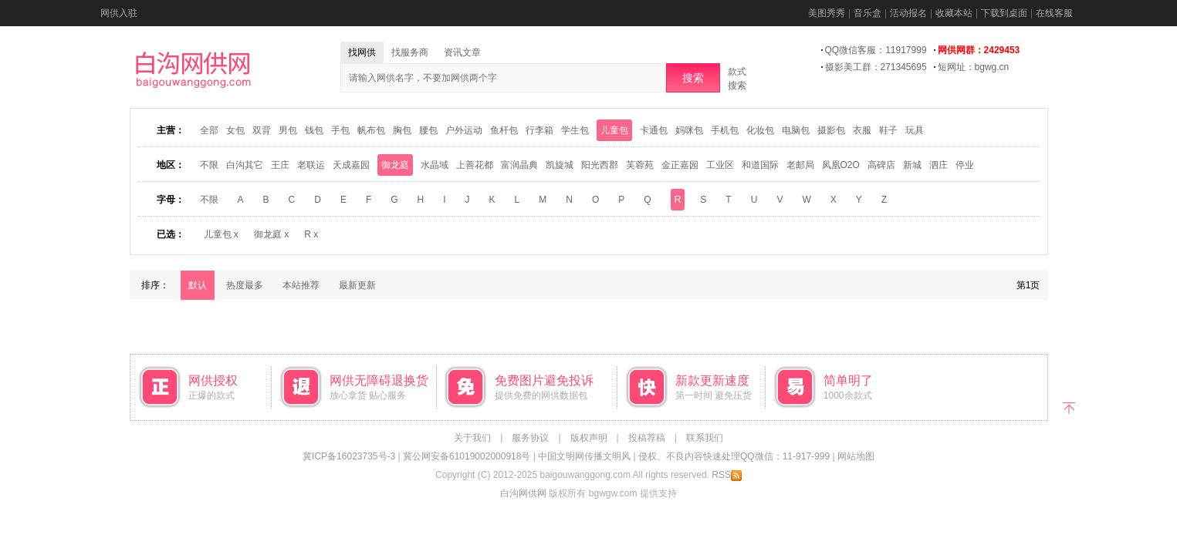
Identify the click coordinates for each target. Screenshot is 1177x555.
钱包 (314, 130)
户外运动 (463, 130)
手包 (340, 130)
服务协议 (530, 437)
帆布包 (371, 130)
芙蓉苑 (640, 165)
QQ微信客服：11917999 (876, 50)
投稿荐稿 (646, 437)
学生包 (575, 130)
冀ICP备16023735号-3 (349, 456)
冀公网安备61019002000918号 (466, 456)
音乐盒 (867, 13)
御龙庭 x (271, 234)
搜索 (693, 78)
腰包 (428, 130)
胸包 (402, 130)
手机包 (725, 130)
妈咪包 (689, 130)
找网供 (362, 52)
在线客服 (1054, 13)
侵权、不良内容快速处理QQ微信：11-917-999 (734, 456)
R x (311, 234)
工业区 (720, 165)
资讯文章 (462, 52)
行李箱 (539, 130)
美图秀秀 (826, 13)
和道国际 (760, 165)
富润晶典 (519, 165)
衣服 (862, 130)
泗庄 (938, 165)
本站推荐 (301, 285)
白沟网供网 (523, 493)
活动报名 (908, 13)
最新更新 (357, 285)
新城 (912, 165)
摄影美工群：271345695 (876, 67)
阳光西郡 (599, 165)
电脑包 (796, 130)
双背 (261, 130)
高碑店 (881, 165)
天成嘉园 (351, 165)
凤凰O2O (841, 165)
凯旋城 (559, 165)
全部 (209, 130)
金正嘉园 (679, 165)
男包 (288, 130)
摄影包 (831, 130)
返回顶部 (1069, 406)
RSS (727, 474)
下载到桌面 (1004, 13)
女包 (235, 130)
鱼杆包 (504, 130)
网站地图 (855, 456)
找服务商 (409, 52)
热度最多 (244, 285)
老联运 (311, 165)
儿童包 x (221, 234)
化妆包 (760, 130)
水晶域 (434, 165)
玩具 (914, 130)
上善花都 (474, 165)
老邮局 (800, 165)
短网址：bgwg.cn (974, 67)
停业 (964, 165)
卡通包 (654, 130)
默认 (197, 285)
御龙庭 (395, 165)
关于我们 (472, 437)
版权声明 (588, 437)
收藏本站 (953, 13)
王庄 (280, 165)
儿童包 (614, 130)
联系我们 (704, 437)
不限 (209, 165)
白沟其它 (244, 165)
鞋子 (888, 130)
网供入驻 (118, 13)
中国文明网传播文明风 (584, 456)
